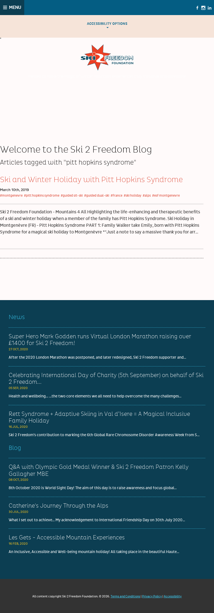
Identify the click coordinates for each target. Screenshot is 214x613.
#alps (147, 195)
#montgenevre (11, 195)
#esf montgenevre (166, 195)
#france (116, 195)
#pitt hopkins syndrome (41, 195)
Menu (15, 7)
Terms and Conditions (125, 596)
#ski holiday (132, 195)
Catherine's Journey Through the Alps (58, 506)
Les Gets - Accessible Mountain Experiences (67, 537)
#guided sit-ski (72, 195)
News (17, 317)
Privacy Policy (152, 596)
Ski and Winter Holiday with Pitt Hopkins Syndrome (91, 180)
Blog (15, 448)
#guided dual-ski (96, 195)
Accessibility (173, 596)
